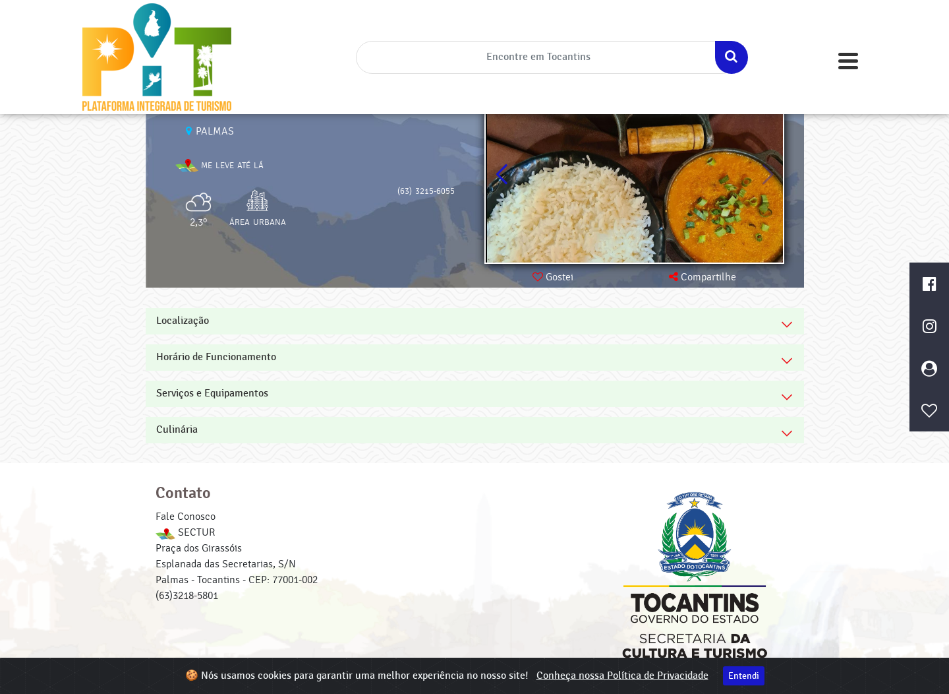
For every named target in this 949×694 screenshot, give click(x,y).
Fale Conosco (186, 516)
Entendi (743, 675)
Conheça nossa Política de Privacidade (622, 676)
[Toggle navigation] (848, 61)
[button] (767, 174)
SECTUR (185, 532)
